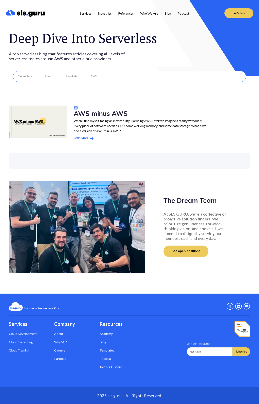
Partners (60, 358)
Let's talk (238, 13)
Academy (106, 334)
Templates (107, 350)
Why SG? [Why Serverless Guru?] (60, 342)
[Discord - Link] (246, 306)
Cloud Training (19, 350)
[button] (85, 13)
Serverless (25, 76)
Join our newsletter (199, 343)
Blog (168, 13)
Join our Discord (111, 367)
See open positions (186, 251)
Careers (59, 350)
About (58, 334)
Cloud (49, 76)
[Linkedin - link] (238, 306)
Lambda (71, 76)
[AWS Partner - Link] (242, 329)
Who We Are (149, 13)
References (126, 13)
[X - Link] (230, 306)
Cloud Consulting (21, 342)
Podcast (183, 13)
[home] (25, 13)
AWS (93, 76)
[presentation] (217, 366)
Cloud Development (23, 334)
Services (85, 13)
